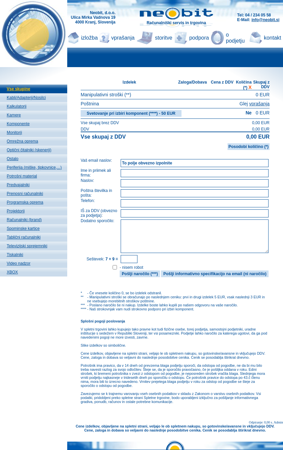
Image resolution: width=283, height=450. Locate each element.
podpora (199, 38)
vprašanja (122, 38)
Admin (278, 422)
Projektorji (16, 211)
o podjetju (235, 38)
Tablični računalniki (24, 237)
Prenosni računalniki (25, 193)
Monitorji (14, 132)
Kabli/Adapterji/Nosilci (26, 97)
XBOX (12, 272)
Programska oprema (25, 202)
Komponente (18, 123)
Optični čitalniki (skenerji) (29, 150)
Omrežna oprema (22, 141)
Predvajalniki (18, 185)
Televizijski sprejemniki (27, 246)
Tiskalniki (15, 254)
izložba (89, 38)
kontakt (272, 38)
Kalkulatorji (17, 106)
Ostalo (12, 158)
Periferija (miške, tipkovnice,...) (34, 167)
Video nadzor (19, 263)
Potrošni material (22, 176)
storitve (163, 38)
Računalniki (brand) (24, 219)
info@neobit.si (265, 19)
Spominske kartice (23, 228)
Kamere (14, 115)
